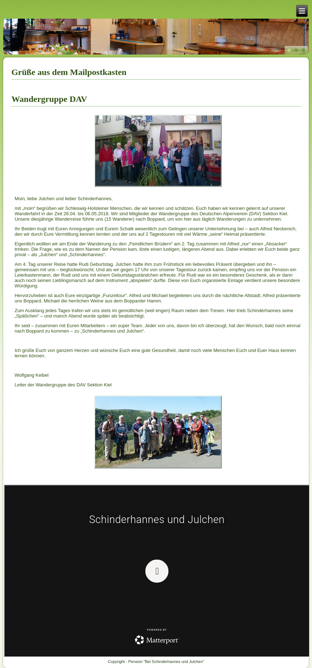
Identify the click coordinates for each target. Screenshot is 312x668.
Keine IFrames (157, 571)
